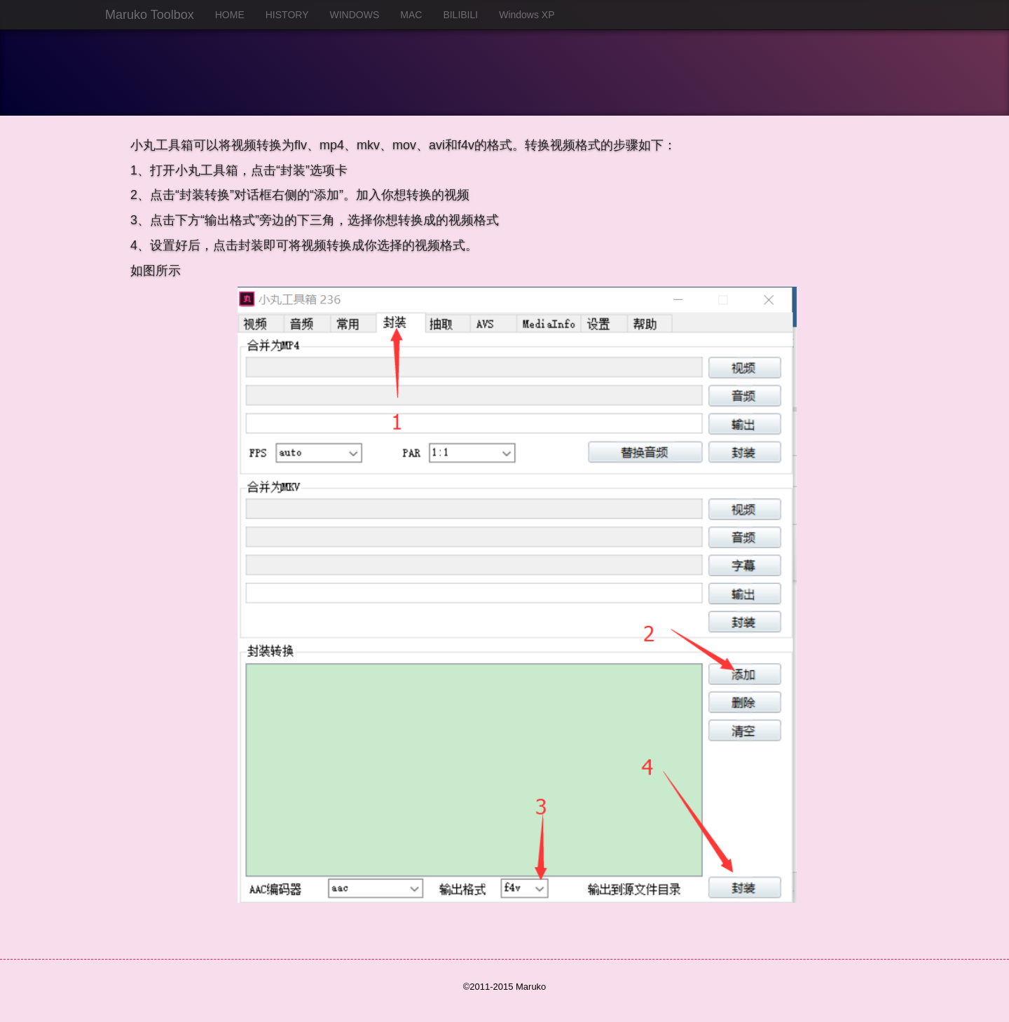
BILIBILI (460, 14)
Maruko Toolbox (149, 15)
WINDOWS (354, 14)
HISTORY (287, 14)
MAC (411, 14)
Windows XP (526, 14)
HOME (230, 14)
